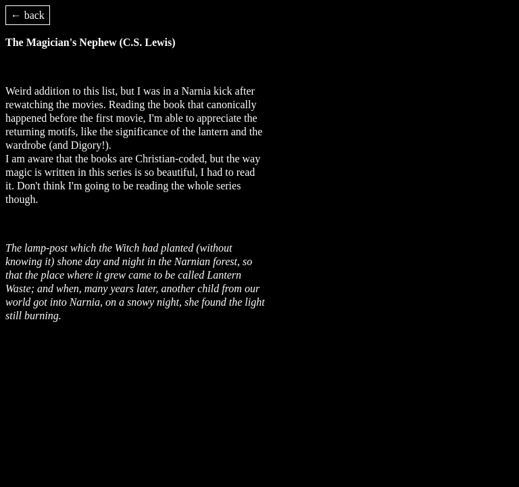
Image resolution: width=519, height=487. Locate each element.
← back (28, 15)
